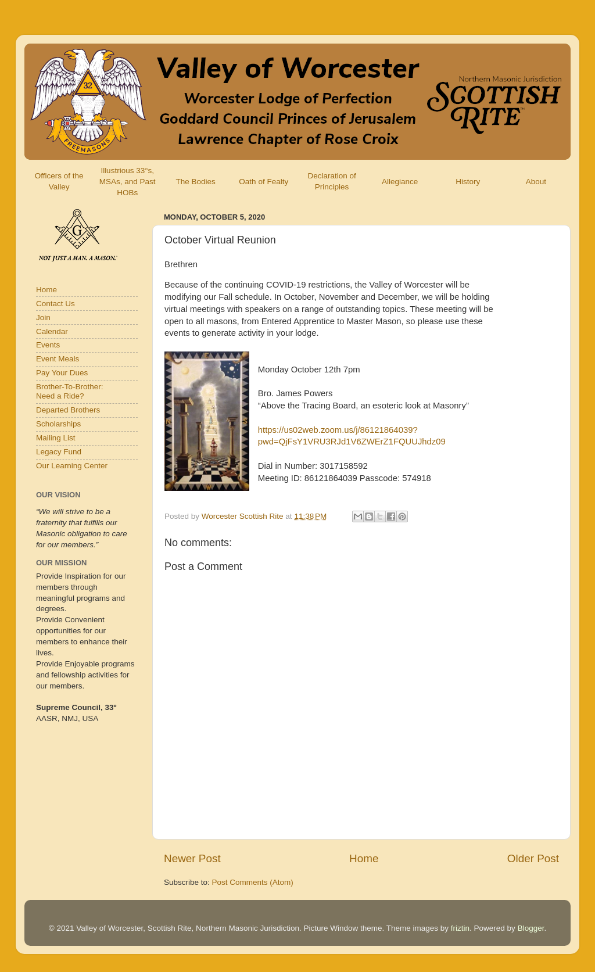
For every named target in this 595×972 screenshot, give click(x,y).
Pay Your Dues (62, 372)
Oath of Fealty (263, 181)
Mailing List (56, 437)
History (468, 181)
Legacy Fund (58, 451)
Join (43, 317)
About (536, 181)
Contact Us (55, 303)
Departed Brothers (68, 410)
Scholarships (58, 423)
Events (48, 344)
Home (363, 858)
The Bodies (195, 181)
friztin (460, 928)
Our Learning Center (71, 465)
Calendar (52, 331)
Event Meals (57, 358)
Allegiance (400, 181)
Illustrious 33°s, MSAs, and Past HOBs (127, 181)
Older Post (533, 858)
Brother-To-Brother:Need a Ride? (69, 391)
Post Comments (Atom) (252, 882)
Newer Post (192, 858)
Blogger (531, 928)
